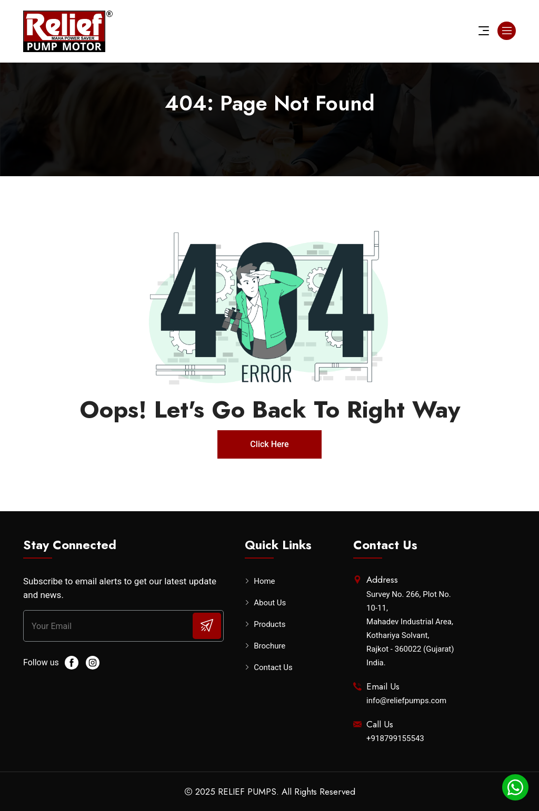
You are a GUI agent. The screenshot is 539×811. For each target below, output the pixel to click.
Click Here (269, 444)
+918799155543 (395, 738)
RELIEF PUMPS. (248, 791)
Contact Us (273, 667)
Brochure (269, 646)
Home (264, 581)
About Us (270, 603)
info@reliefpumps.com (406, 700)
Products (269, 624)
